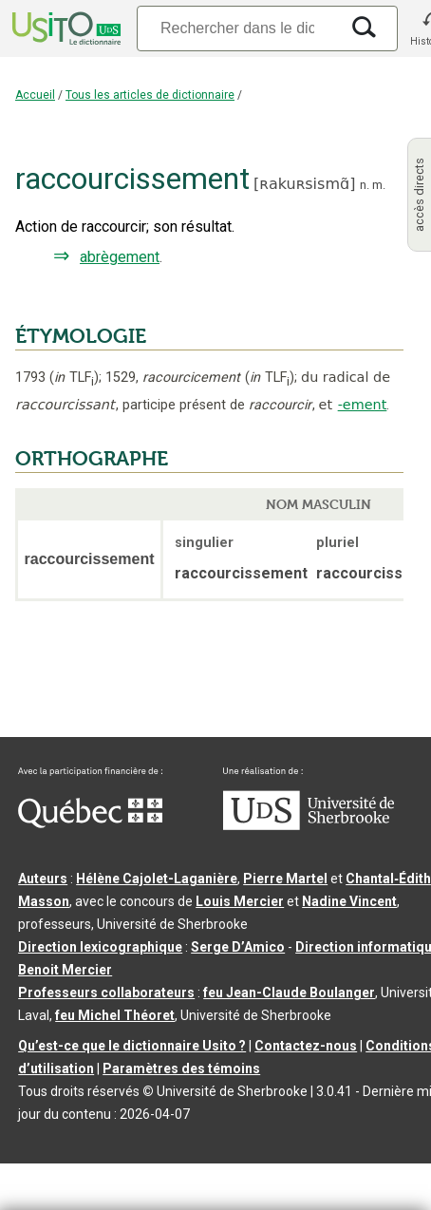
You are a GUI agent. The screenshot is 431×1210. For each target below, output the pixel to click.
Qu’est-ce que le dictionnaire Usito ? (132, 1045)
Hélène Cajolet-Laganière (156, 878)
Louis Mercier (240, 901)
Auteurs (42, 878)
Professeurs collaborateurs (106, 992)
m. (378, 185)
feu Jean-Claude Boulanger (289, 992)
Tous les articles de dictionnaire (150, 95)
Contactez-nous (305, 1045)
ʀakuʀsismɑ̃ (304, 184)
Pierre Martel (285, 878)
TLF (74, 377)
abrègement (119, 257)
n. (364, 185)
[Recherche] (237, 28)
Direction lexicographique (100, 947)
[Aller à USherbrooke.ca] (308, 825)
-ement (362, 404)
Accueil (35, 95)
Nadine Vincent (349, 901)
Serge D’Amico (238, 947)
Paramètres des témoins (181, 1068)
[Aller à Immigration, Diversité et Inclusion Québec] (90, 823)
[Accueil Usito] (64, 28)
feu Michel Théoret (115, 1015)
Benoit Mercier (65, 969)
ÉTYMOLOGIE (80, 336)
